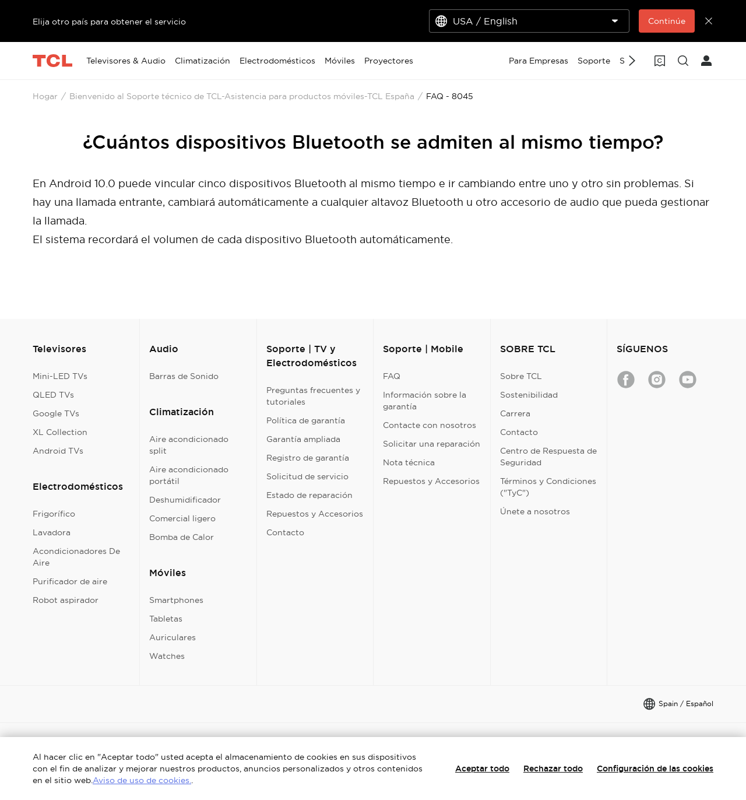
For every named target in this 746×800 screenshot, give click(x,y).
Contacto (285, 532)
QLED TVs (53, 395)
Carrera (515, 413)
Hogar (45, 96)
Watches (167, 656)
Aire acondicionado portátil (188, 475)
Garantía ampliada (303, 439)
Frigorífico (54, 513)
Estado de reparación (309, 495)
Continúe (666, 21)
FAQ (391, 376)
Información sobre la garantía (424, 401)
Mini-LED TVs (60, 376)
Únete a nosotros (535, 511)
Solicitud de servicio (307, 476)
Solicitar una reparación (431, 443)
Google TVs (56, 413)
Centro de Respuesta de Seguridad (548, 456)
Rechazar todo (553, 768)
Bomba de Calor (181, 537)
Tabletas (165, 618)
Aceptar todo (482, 768)
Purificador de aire (70, 581)
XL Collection (60, 432)
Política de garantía (305, 420)
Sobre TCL (521, 376)
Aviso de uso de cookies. (142, 780)
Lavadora (52, 532)
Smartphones (176, 600)
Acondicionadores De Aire (76, 557)
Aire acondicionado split (188, 445)
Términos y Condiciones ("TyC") (548, 487)
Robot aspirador (65, 600)
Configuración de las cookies (655, 768)
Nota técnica (409, 462)
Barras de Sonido (184, 376)
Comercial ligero (182, 518)
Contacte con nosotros (429, 425)
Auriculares (172, 637)
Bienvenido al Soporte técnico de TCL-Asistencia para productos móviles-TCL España (241, 96)
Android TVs (58, 450)
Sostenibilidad (529, 395)
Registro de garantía (307, 457)
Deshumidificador (185, 499)
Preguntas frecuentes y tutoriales (313, 396)
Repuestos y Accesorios (314, 513)
